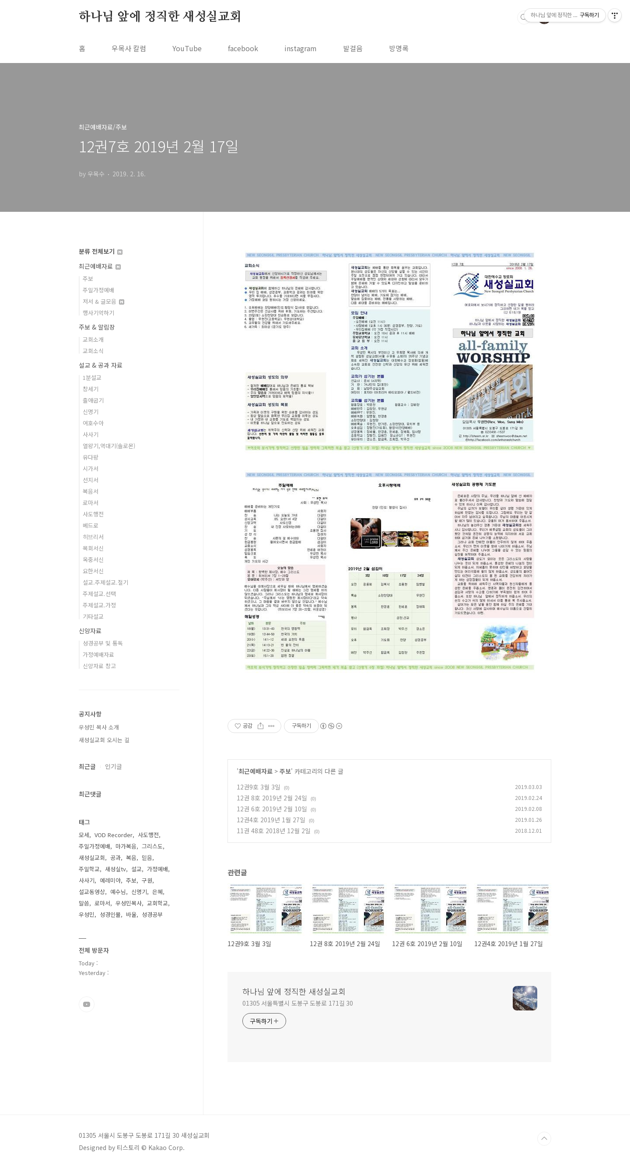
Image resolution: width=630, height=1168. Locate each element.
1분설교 (92, 377)
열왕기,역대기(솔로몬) (109, 446)
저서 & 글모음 (103, 301)
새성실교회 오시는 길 (104, 740)
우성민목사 (129, 903)
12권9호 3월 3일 (258, 786)
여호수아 (93, 423)
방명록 (399, 48)
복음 (131, 857)
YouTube (187, 48)
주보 (285, 771)
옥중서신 (93, 559)
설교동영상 (92, 891)
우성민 (86, 914)
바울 (131, 914)
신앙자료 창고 (99, 666)
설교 (136, 869)
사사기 (90, 434)
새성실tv (115, 869)
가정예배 (157, 869)
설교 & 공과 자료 (100, 365)
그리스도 (152, 846)
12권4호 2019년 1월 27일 (271, 819)
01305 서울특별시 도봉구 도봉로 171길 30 (297, 1003)
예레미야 (110, 880)
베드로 (90, 525)
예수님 (118, 891)
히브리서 (93, 537)
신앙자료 (90, 630)
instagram (300, 48)
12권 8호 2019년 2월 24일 (272, 797)
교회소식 (93, 351)
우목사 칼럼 (129, 48)
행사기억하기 (98, 313)
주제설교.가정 (99, 605)
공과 (115, 857)
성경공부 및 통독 (103, 643)
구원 (147, 880)
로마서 (90, 502)
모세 (84, 835)
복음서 (90, 491)
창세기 (90, 389)
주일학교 (89, 869)
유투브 (86, 1004)
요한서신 (93, 571)
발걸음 (353, 48)
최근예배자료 (255, 771)
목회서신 (93, 548)
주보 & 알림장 (97, 327)
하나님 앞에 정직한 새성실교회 (160, 17)
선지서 (90, 480)
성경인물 (110, 914)
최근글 (87, 766)
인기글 (113, 766)
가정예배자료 (98, 654)
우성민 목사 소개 (99, 727)
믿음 (147, 857)
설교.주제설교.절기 (105, 582)
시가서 (90, 468)
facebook (243, 48)
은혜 (157, 891)
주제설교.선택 (99, 593)
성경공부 (152, 914)
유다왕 (90, 457)
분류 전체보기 (100, 251)
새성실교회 (92, 857)
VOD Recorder (113, 835)
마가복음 (126, 846)
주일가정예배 (98, 290)
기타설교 (93, 616)
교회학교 (157, 903)
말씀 (84, 903)
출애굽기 (93, 400)
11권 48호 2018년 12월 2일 (274, 830)
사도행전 (93, 514)
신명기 (90, 411)
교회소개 (93, 339)
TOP (544, 1139)
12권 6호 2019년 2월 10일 (272, 808)
